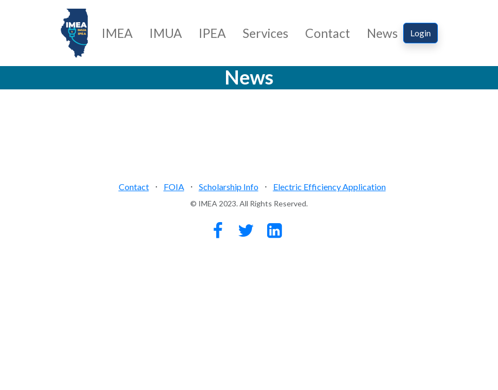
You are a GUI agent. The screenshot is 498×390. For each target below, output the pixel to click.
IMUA (166, 33)
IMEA (117, 33)
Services (265, 33)
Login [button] (420, 33)
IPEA (212, 33)
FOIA (174, 186)
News (382, 33)
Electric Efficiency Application (329, 186)
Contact (327, 33)
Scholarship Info (228, 186)
